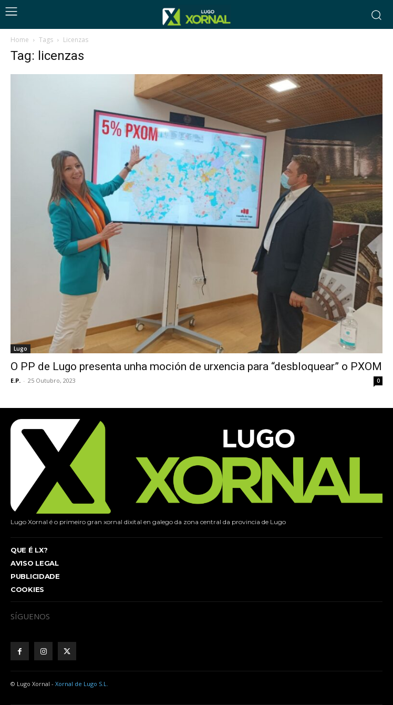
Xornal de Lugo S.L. (81, 684)
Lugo (20, 348)
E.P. (15, 380)
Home (20, 39)
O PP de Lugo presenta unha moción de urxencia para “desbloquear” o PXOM (196, 366)
